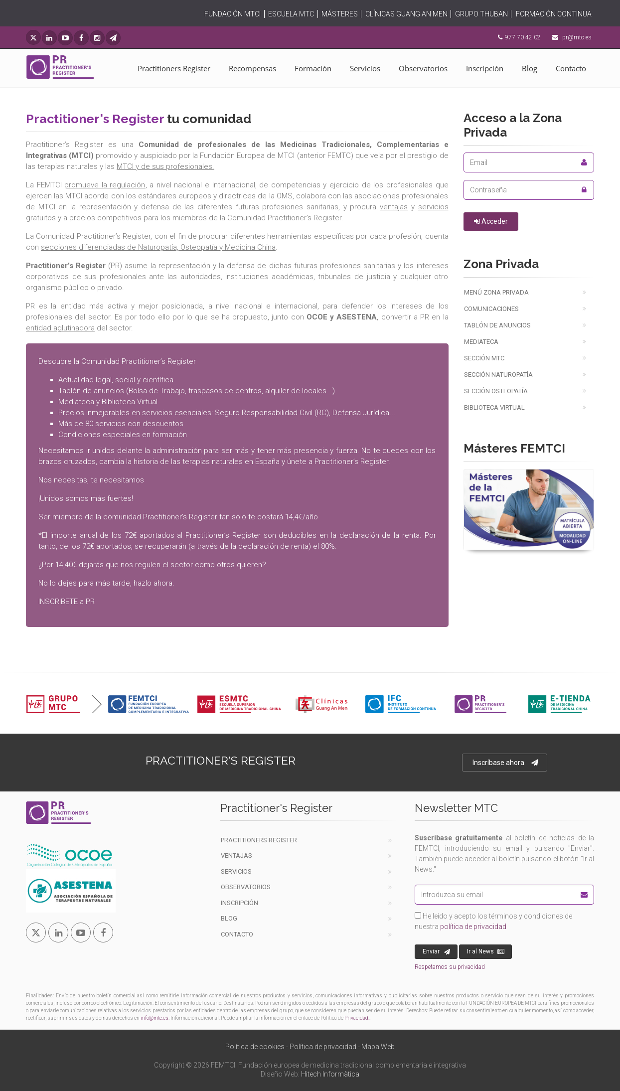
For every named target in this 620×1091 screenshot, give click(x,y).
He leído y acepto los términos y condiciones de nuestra (493, 921)
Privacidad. (356, 1018)
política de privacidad (473, 927)
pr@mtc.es (577, 37)
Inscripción (484, 68)
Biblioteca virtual (494, 407)
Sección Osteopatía (496, 391)
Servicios (365, 68)
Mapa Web (378, 1047)
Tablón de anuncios (497, 325)
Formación (313, 68)
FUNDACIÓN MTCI (232, 14)
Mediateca (481, 341)
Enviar (436, 952)
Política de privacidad (323, 1047)
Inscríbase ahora (505, 762)
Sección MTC (484, 358)
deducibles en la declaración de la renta (349, 535)
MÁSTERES (339, 14)
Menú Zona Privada (496, 292)
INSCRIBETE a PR (66, 601)
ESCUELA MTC (291, 14)
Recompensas (252, 68)
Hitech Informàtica (330, 1074)
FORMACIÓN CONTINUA (554, 14)
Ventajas (236, 855)
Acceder (491, 221)
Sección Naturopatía (498, 374)
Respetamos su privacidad (450, 966)
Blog (529, 68)
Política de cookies (255, 1047)
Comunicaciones (491, 308)
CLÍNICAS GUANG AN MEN (406, 14)
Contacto (571, 68)
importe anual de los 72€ (93, 535)
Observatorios (423, 68)
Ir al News (485, 952)
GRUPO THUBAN (481, 14)
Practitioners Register (174, 68)
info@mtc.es (154, 1018)
